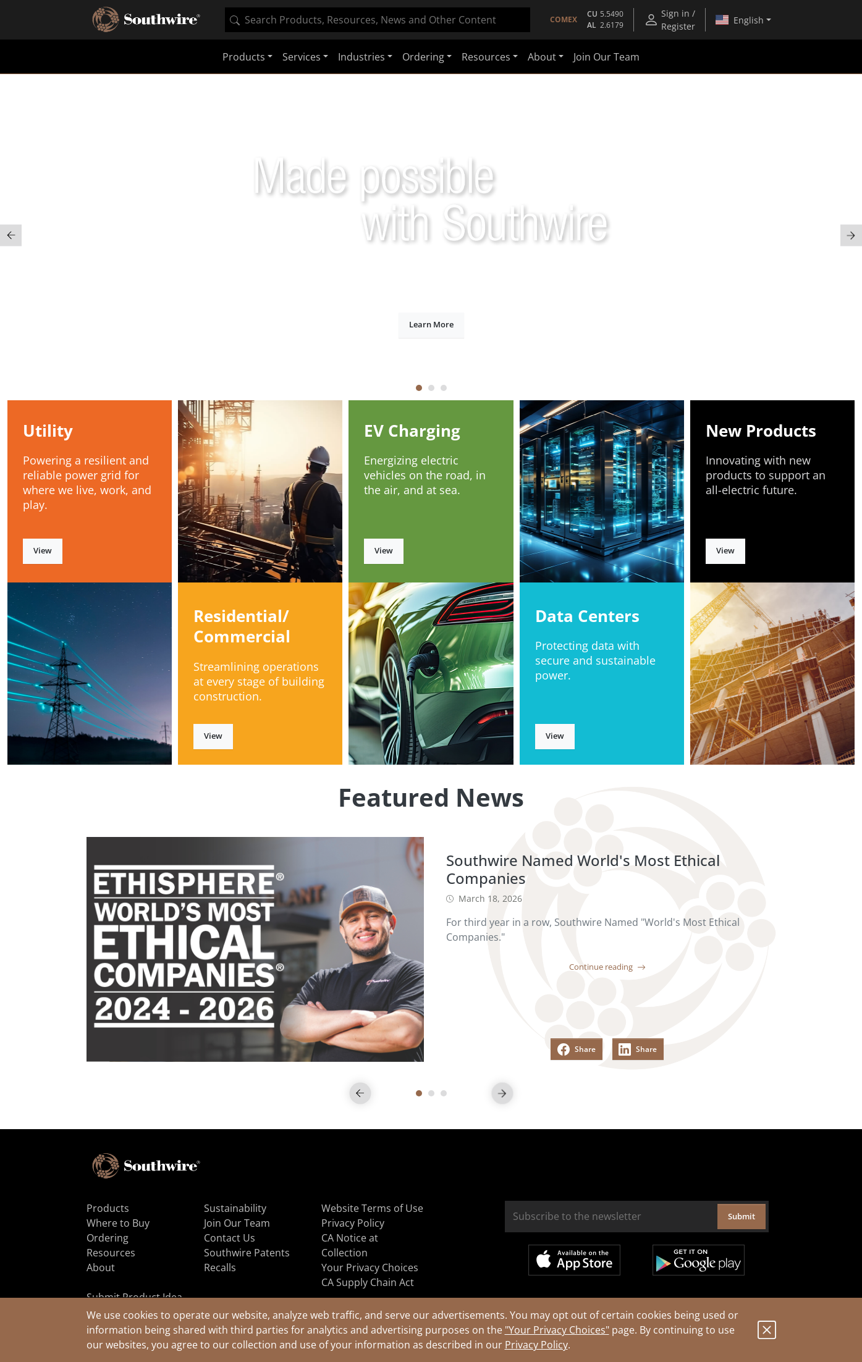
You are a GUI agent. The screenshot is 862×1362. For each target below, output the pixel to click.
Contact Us (229, 1238)
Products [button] (243, 57)
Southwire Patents (247, 1252)
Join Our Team (606, 57)
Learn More (431, 324)
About (101, 1267)
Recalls (220, 1267)
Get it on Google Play (699, 1260)
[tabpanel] (431, 235)
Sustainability (235, 1208)
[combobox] (377, 19)
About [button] (542, 57)
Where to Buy (118, 1223)
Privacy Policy (536, 1344)
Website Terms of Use (372, 1208)
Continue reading (607, 966)
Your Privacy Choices (369, 1267)
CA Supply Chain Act (367, 1282)
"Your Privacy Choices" (557, 1330)
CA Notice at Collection (349, 1245)
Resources (111, 1252)
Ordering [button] (423, 57)
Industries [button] (361, 57)
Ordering (108, 1238)
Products (108, 1208)
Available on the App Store (574, 1260)
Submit (741, 1216)
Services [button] (301, 57)
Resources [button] (486, 57)
